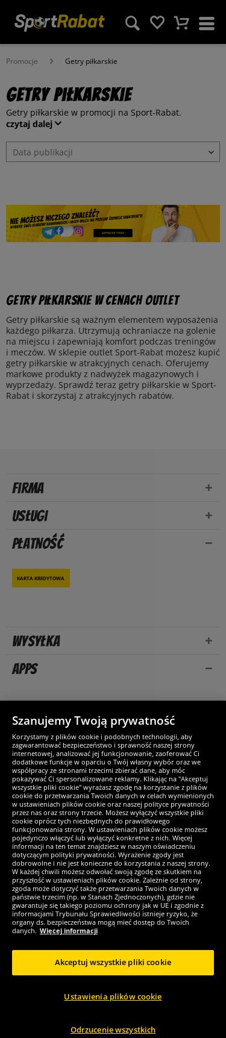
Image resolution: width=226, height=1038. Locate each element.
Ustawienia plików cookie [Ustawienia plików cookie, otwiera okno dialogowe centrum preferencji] (113, 1002)
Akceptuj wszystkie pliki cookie (113, 968)
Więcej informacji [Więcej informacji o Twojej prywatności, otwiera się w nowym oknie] (69, 936)
